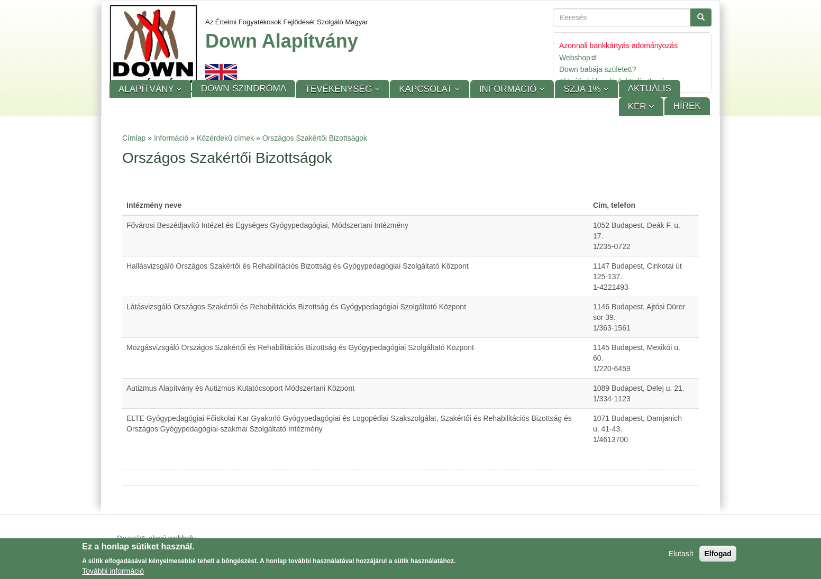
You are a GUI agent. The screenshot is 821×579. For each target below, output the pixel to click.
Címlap (133, 138)
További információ (113, 573)
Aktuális (649, 89)
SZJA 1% (584, 89)
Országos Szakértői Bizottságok (314, 138)
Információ (509, 89)
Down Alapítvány (281, 41)
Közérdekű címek (225, 138)
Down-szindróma (243, 89)
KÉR (638, 107)
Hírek (687, 106)
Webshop (578, 57)
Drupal (131, 538)
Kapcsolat (426, 89)
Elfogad (717, 556)
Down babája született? (597, 69)
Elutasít (681, 556)
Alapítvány (147, 89)
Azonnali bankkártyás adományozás (618, 45)
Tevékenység (340, 89)
